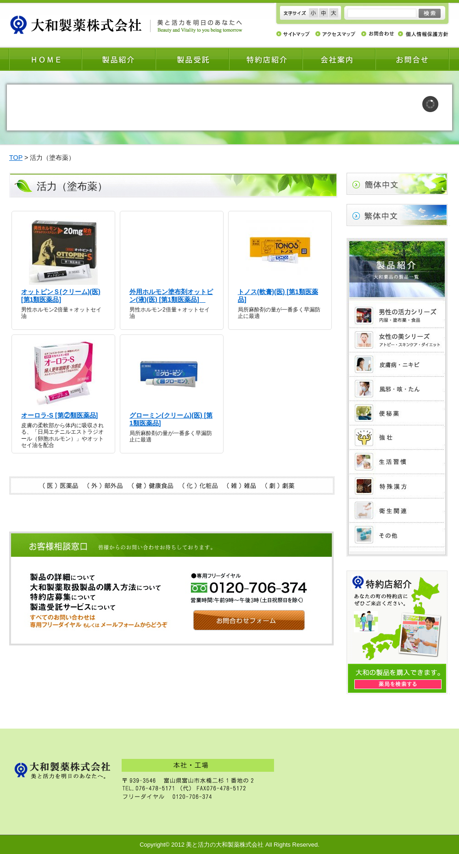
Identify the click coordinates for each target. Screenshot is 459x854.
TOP (15, 157)
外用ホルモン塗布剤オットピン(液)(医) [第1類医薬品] (171, 295)
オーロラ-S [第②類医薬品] (59, 415)
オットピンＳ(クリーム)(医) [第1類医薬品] (61, 295)
